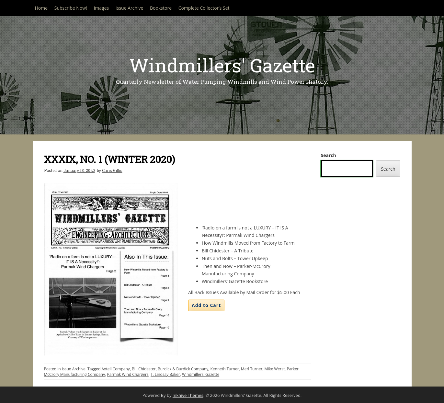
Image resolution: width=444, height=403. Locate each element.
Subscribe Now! (70, 8)
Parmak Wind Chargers (127, 374)
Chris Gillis (112, 170)
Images (101, 8)
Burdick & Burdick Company (183, 369)
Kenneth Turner (224, 369)
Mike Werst (275, 369)
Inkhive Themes (188, 395)
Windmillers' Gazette (222, 65)
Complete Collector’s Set (204, 8)
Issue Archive (129, 8)
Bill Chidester (144, 369)
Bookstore (161, 8)
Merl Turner (251, 369)
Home (41, 8)
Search (328, 155)
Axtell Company (116, 369)
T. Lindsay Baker (165, 374)
